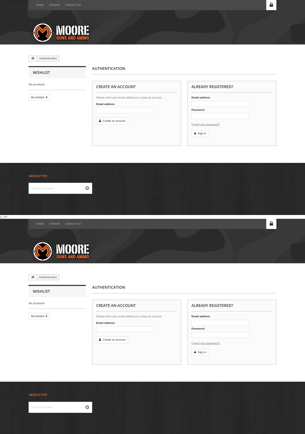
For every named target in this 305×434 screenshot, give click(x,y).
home (40, 5)
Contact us (73, 5)
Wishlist (41, 72)
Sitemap (54, 5)
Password (197, 109)
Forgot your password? (205, 124)
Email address (105, 104)
